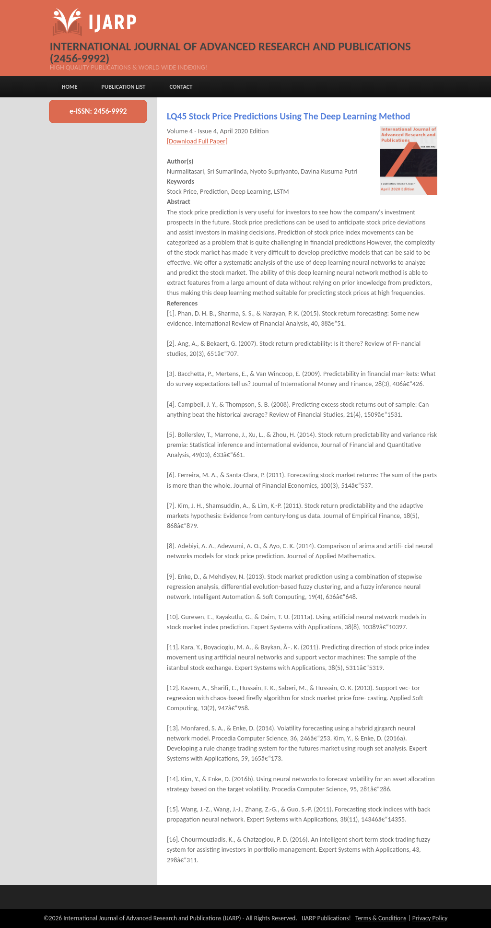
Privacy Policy (430, 918)
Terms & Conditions (380, 918)
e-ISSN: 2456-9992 (98, 111)
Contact (180, 86)
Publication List (124, 86)
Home (70, 86)
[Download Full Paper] (197, 141)
